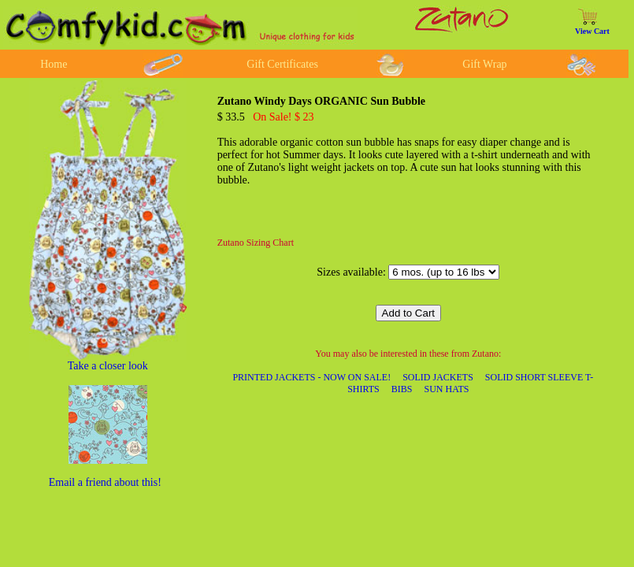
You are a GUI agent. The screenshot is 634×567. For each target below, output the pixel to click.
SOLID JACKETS (437, 377)
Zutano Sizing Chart (255, 242)
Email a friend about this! (105, 482)
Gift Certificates (282, 64)
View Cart (592, 31)
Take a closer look (108, 366)
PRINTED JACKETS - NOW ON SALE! (311, 377)
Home (53, 64)
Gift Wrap (484, 64)
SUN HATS (446, 389)
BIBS (402, 389)
